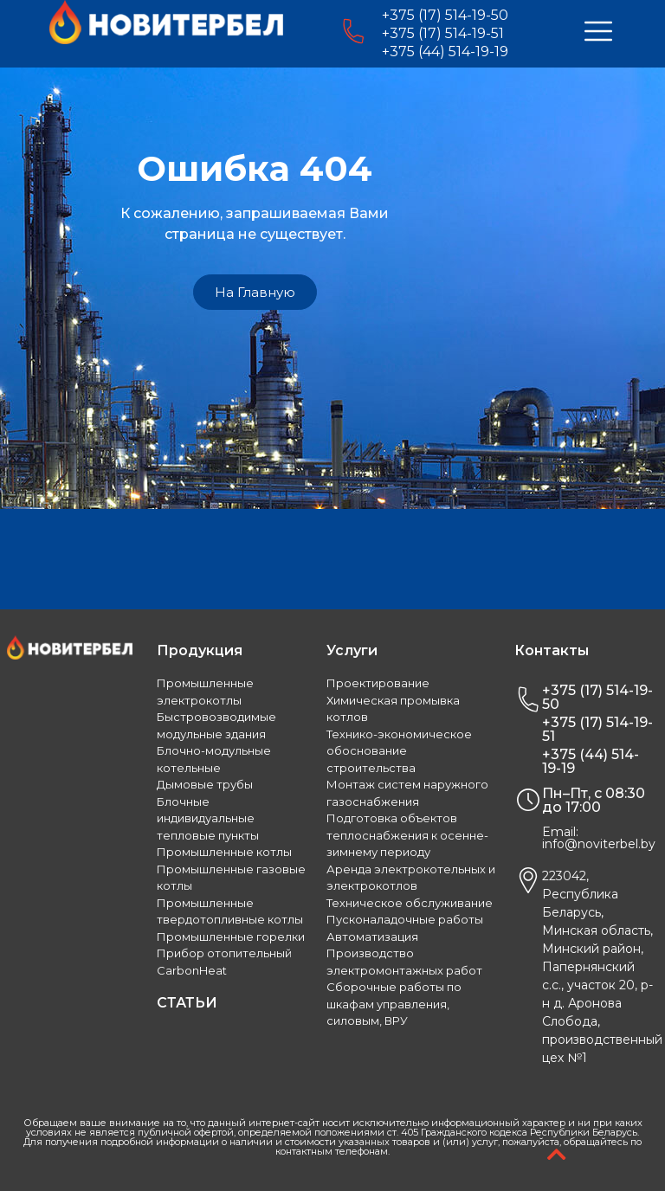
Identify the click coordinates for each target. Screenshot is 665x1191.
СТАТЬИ (187, 1003)
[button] (255, 292)
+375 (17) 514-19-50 (445, 15)
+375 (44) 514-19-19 (445, 51)
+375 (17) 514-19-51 (443, 33)
